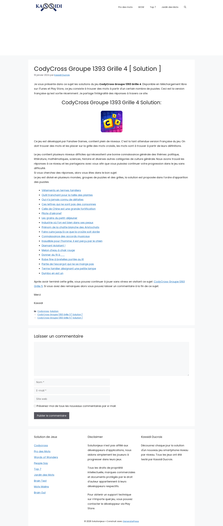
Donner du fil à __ (53, 255)
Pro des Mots (42, 451)
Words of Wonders (46, 457)
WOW (141, 7)
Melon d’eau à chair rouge (58, 250)
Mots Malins (41, 486)
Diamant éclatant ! (53, 245)
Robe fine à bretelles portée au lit (63, 259)
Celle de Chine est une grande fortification (69, 209)
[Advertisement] (111, 35)
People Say (41, 463)
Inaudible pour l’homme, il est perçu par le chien (72, 241)
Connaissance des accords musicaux (66, 236)
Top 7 (153, 7)
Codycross (43, 311)
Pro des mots (125, 7)
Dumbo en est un (52, 273)
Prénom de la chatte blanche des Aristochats (70, 227)
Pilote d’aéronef (52, 213)
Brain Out (40, 492)
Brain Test (40, 481)
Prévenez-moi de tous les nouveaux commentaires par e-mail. (76, 406)
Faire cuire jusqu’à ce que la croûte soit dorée (71, 232)
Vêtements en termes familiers (61, 190)
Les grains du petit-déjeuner (59, 218)
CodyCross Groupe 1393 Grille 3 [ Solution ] (59, 314)
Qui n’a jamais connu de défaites (62, 199)
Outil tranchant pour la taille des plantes (67, 195)
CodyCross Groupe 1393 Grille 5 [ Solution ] (60, 317)
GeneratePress (131, 521)
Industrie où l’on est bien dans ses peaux (67, 222)
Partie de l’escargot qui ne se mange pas (68, 264)
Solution (54, 311)
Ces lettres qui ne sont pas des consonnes (69, 204)
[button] (185, 7)
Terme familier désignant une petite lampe (69, 268)
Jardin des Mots (170, 7)
